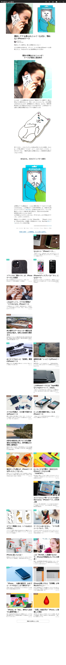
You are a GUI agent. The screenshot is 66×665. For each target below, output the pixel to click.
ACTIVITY (35, 482)
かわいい (28, 228)
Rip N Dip (28, 210)
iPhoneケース (46, 228)
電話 (24, 228)
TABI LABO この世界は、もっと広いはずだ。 (33, 232)
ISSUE (8, 425)
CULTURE (8, 286)
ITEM (35, 236)
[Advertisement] (33, 647)
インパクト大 (21, 228)
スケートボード (36, 228)
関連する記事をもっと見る (33, 621)
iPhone (50, 228)
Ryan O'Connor (49, 226)
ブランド (31, 228)
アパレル (41, 228)
